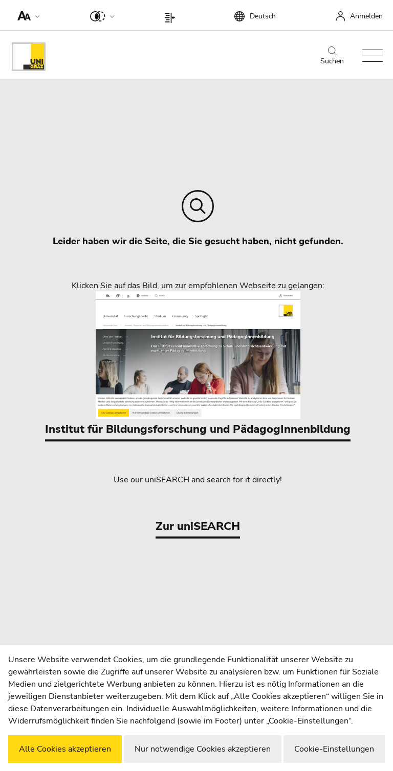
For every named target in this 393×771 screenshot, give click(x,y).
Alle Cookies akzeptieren (65, 749)
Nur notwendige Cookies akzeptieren (203, 749)
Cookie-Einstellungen (334, 749)
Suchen (332, 56)
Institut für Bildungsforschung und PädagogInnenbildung (198, 364)
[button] (26, 15)
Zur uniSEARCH (198, 526)
